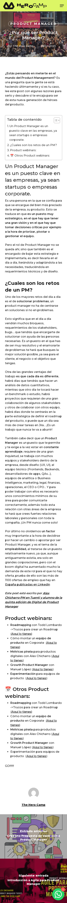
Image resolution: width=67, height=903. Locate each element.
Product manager (33, 24)
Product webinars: (23, 150)
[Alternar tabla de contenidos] (55, 120)
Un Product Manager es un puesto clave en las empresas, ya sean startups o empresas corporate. (33, 132)
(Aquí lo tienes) (21, 634)
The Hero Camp (23, 46)
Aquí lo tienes (43, 669)
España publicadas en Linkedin (27, 584)
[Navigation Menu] (62, 5)
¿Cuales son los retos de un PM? (33, 145)
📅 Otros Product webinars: (30, 155)
